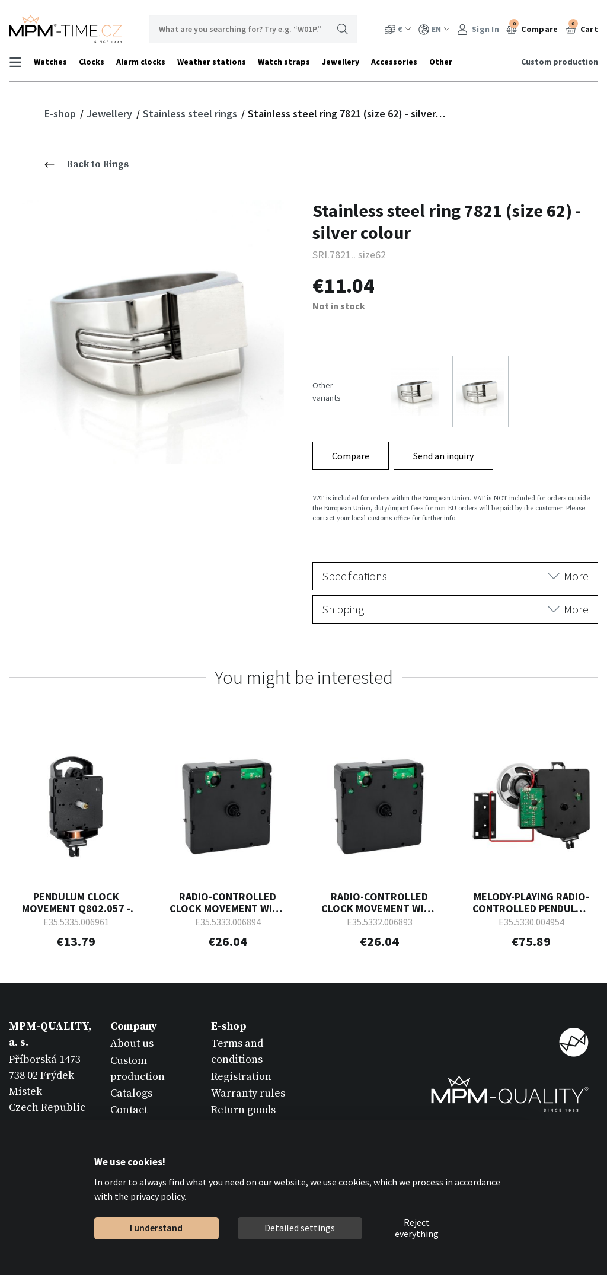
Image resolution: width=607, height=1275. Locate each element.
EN (434, 29)
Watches (50, 61)
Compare (532, 28)
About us (132, 1042)
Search (342, 29)
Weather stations (211, 61)
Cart (582, 28)
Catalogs (131, 1091)
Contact (129, 1108)
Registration (241, 1074)
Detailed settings (299, 1228)
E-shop (61, 113)
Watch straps (284, 61)
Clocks (91, 61)
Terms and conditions (237, 1050)
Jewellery (340, 61)
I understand (156, 1228)
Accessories (394, 61)
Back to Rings (86, 164)
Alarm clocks (140, 61)
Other (440, 61)
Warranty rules (248, 1091)
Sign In (478, 29)
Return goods (243, 1108)
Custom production (559, 61)
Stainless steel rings (191, 113)
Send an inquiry (443, 454)
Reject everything (417, 1228)
